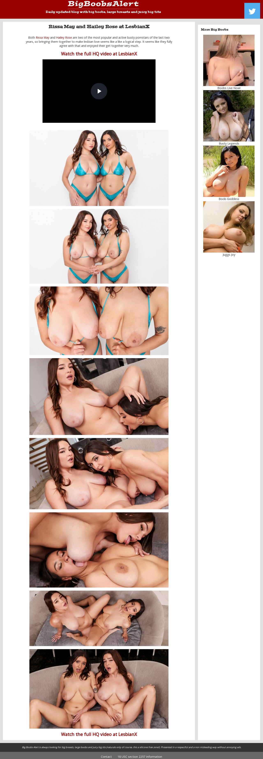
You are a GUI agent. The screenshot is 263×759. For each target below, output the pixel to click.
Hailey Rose (64, 34)
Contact (106, 754)
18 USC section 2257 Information (140, 754)
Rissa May (42, 34)
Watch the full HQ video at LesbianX (99, 50)
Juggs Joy (229, 251)
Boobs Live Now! (228, 85)
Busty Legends (229, 141)
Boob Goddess (229, 196)
